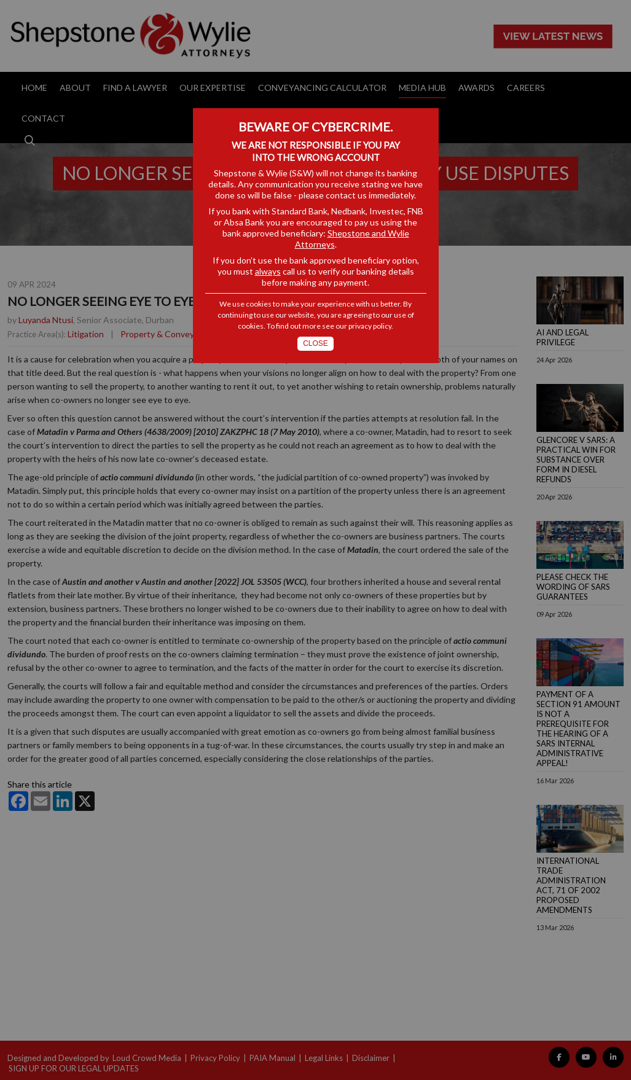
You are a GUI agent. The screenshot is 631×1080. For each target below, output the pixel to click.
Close (315, 343)
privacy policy (369, 326)
